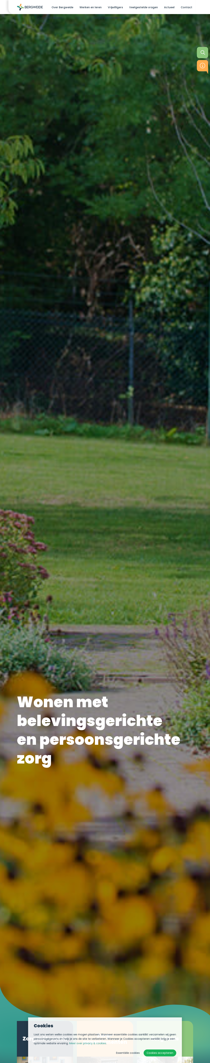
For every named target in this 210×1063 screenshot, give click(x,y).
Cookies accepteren (160, 1053)
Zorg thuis (154, 18)
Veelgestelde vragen (143, 7)
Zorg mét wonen (49, 18)
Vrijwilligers (115, 7)
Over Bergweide (62, 7)
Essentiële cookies (128, 1053)
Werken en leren (91, 7)
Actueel (169, 7)
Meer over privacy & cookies (87, 1043)
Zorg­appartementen (107, 18)
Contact (186, 7)
